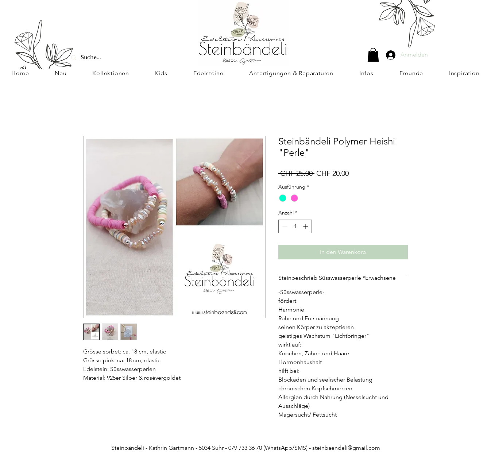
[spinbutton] (295, 226)
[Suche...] (109, 57)
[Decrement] (284, 226)
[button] (373, 55)
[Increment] (306, 226)
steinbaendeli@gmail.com (346, 447)
